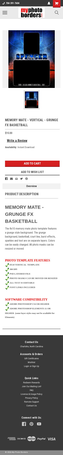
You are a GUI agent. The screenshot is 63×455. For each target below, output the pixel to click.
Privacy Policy (31, 398)
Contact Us (31, 406)
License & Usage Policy (31, 394)
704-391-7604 (11, 3)
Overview (31, 186)
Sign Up (35, 366)
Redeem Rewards (31, 382)
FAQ (31, 390)
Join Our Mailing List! (31, 386)
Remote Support (31, 402)
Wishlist (31, 362)
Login (26, 366)
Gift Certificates (31, 358)
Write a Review (17, 141)
